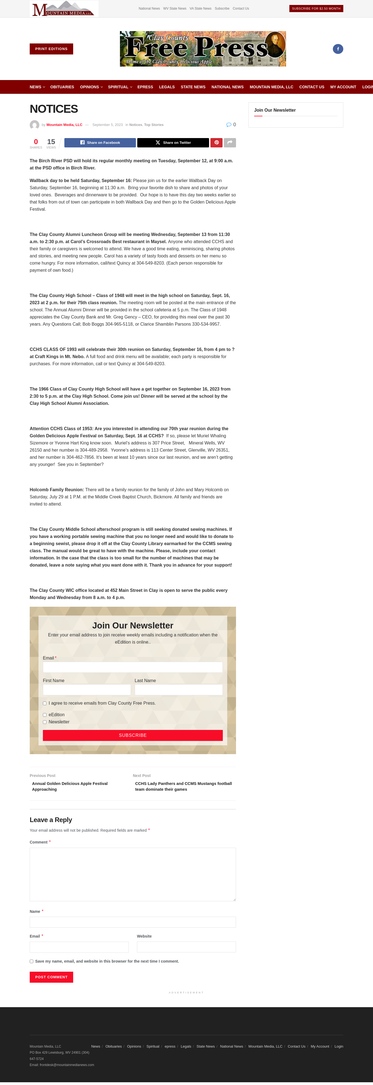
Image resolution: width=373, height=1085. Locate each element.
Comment (40, 845)
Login (338, 1049)
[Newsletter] (44, 723)
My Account (343, 87)
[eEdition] (44, 716)
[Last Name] (179, 690)
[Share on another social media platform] (230, 143)
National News (149, 8)
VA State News (201, 8)
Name (37, 914)
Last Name (145, 681)
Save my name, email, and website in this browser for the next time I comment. (107, 964)
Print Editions (51, 49)
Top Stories (154, 125)
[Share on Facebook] (100, 143)
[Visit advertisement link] (64, 8)
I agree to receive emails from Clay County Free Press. (102, 704)
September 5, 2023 (107, 125)
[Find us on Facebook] (338, 49)
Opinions (89, 87)
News (35, 87)
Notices (135, 125)
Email (48, 659)
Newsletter (59, 722)
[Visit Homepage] (203, 49)
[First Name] (87, 690)
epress (145, 87)
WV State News (174, 8)
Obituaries (62, 87)
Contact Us (241, 8)
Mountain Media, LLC (271, 87)
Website (144, 939)
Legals (167, 87)
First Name (53, 681)
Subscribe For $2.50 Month (316, 8)
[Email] (133, 668)
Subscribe (222, 8)
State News (193, 87)
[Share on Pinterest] (216, 143)
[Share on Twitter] (173, 143)
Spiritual (118, 87)
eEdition (57, 715)
